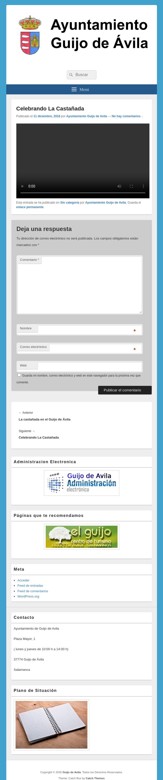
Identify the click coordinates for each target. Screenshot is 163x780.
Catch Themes (95, 778)
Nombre (26, 328)
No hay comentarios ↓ (127, 116)
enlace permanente (30, 207)
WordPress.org (28, 596)
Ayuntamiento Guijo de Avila (86, 116)
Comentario (29, 260)
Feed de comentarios (33, 591)
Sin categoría (69, 202)
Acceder (24, 580)
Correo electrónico (33, 347)
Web (23, 365)
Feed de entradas (30, 585)
